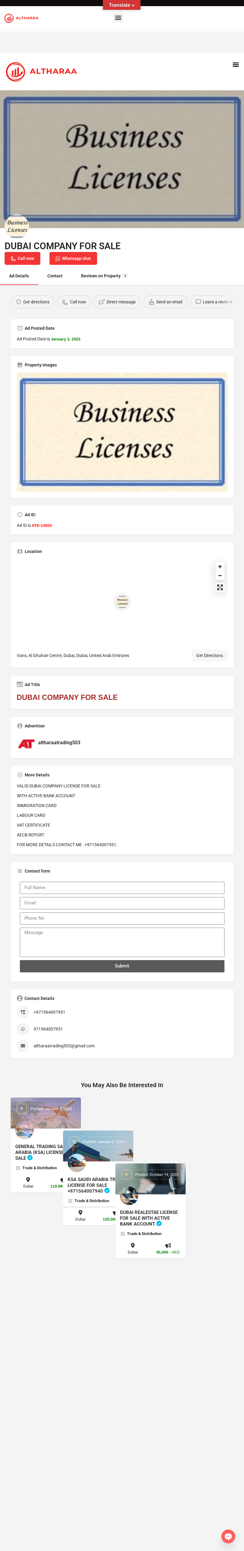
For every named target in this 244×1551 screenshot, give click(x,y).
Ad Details (19, 275)
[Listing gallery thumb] (122, 432)
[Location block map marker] (122, 601)
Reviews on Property (104, 276)
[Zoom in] (220, 566)
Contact (55, 275)
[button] (118, 17)
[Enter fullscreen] (220, 587)
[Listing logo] (17, 226)
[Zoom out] (220, 575)
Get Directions (209, 655)
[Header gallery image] (122, 159)
